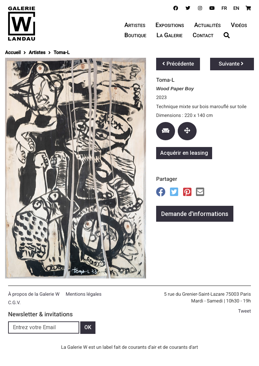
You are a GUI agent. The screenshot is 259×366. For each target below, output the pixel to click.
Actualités (207, 25)
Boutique (135, 35)
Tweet (244, 311)
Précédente (178, 63)
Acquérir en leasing (184, 153)
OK (87, 327)
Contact (203, 35)
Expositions (169, 25)
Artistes (134, 25)
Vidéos (239, 25)
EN (236, 8)
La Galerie (169, 35)
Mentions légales (84, 294)
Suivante (231, 63)
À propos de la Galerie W (33, 294)
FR (224, 8)
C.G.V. (14, 303)
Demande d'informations (194, 213)
